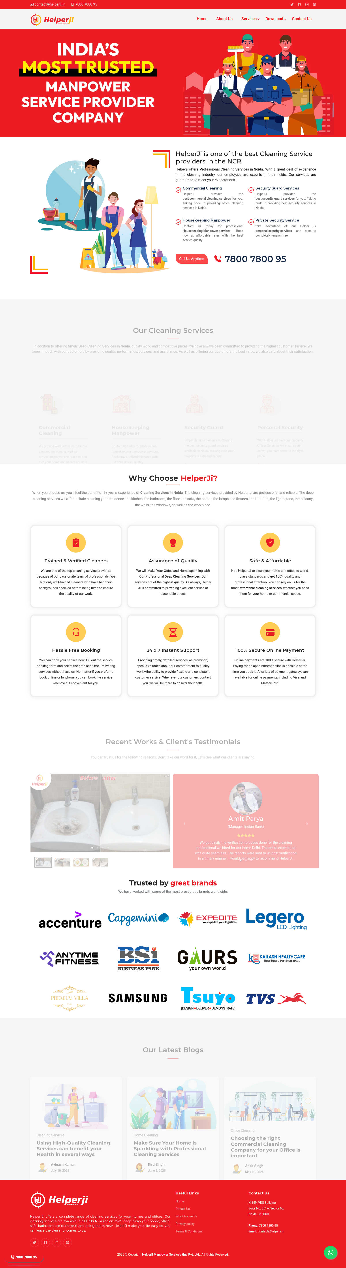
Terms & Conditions (189, 1231)
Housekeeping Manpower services (206, 231)
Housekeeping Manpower (206, 220)
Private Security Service (277, 220)
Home (202, 18)
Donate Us (183, 1208)
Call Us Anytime (191, 259)
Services (249, 18)
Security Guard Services (277, 188)
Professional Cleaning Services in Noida (231, 169)
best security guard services (275, 198)
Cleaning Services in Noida (161, 493)
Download (274, 18)
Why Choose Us (186, 1216)
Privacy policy (185, 1223)
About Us (224, 18)
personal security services (274, 231)
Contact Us (302, 18)
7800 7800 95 (24, 1259)
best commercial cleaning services (207, 198)
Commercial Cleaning (202, 188)
